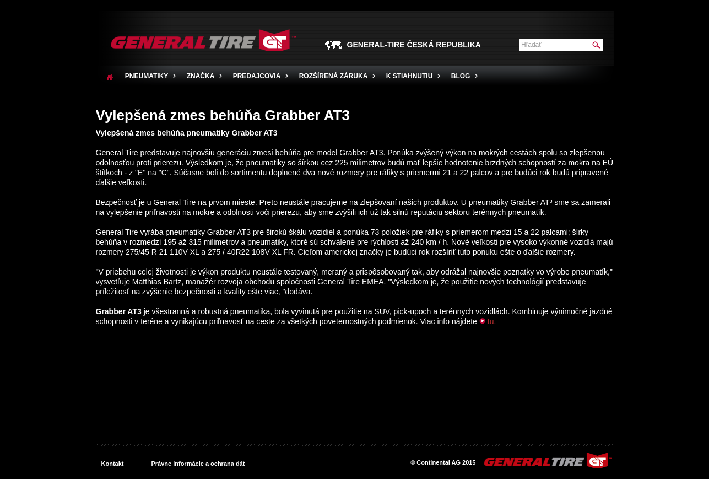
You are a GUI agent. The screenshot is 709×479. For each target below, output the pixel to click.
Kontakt (112, 463)
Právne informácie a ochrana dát (198, 463)
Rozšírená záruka (333, 76)
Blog (460, 76)
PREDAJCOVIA (257, 76)
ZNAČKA (201, 76)
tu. (492, 321)
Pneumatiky (146, 76)
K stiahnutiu (409, 76)
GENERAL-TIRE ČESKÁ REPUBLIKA (414, 44)
